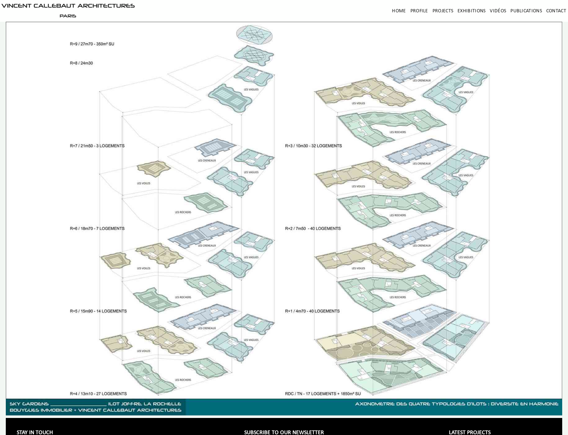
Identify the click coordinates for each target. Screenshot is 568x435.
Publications (526, 11)
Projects (443, 11)
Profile (419, 11)
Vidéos (498, 11)
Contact (556, 11)
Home (399, 11)
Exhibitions (471, 11)
